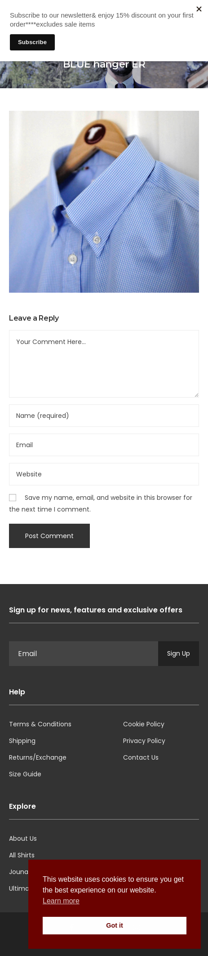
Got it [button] (114, 925)
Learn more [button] (61, 901)
